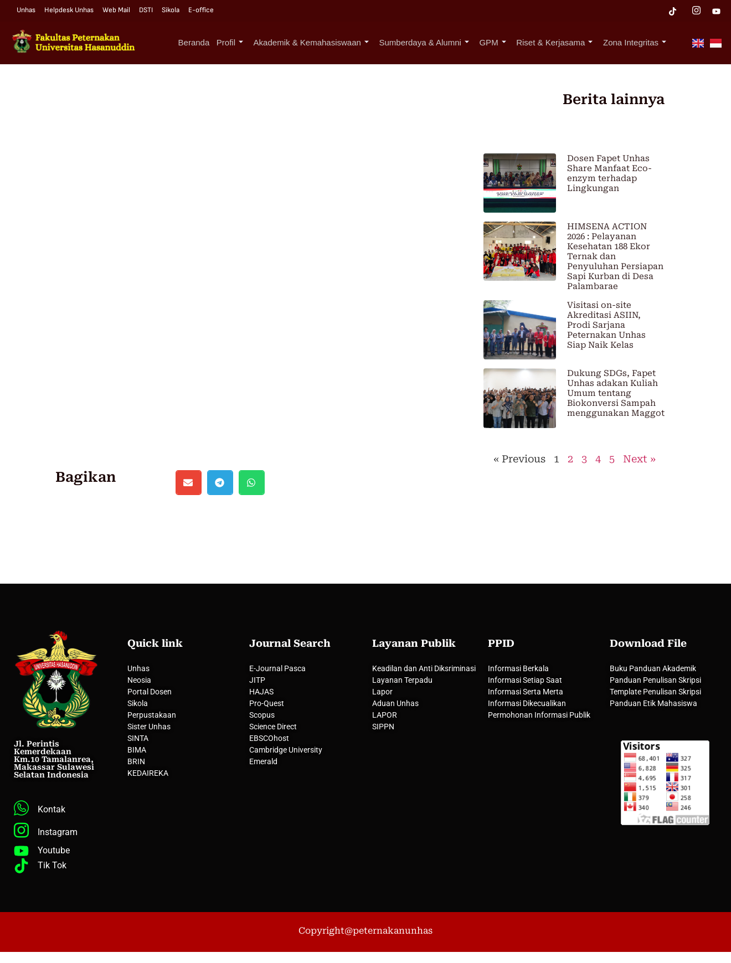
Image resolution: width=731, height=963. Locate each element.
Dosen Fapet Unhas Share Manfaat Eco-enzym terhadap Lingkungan (609, 173)
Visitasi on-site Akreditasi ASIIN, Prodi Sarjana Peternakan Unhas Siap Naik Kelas (606, 325)
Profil (244, 42)
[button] (189, 482)
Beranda (210, 42)
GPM (499, 42)
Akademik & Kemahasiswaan (322, 42)
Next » (639, 459)
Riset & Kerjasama (559, 42)
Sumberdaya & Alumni (433, 42)
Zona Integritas (636, 42)
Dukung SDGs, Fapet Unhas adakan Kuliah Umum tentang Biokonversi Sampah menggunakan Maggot (616, 393)
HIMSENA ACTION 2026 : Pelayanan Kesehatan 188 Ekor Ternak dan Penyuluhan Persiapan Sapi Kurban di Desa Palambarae (615, 256)
